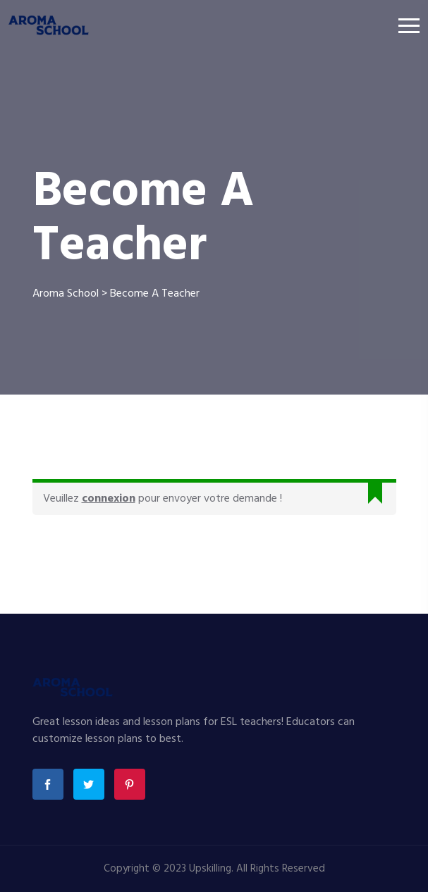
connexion (108, 499)
